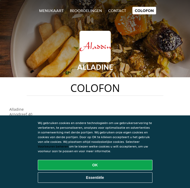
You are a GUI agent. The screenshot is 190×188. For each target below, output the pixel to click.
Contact (117, 10)
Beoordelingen (86, 10)
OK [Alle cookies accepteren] (95, 165)
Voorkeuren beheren (53, 146)
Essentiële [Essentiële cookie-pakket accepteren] (95, 177)
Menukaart (51, 10)
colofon (144, 10)
